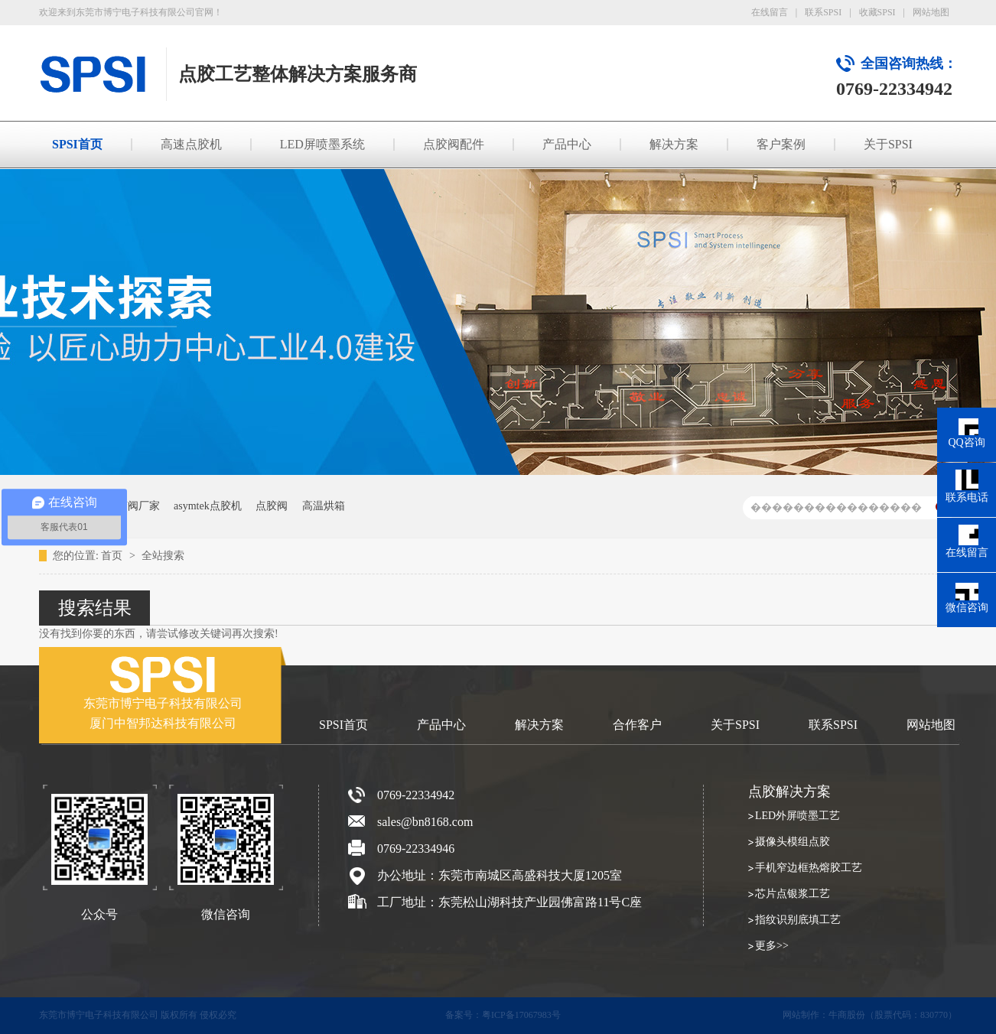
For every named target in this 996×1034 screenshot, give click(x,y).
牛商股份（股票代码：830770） (892, 1015)
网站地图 (931, 12)
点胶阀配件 (453, 144)
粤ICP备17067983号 (521, 1015)
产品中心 (566, 144)
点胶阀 (272, 506)
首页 (113, 555)
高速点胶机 (191, 144)
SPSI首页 (77, 144)
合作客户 (637, 724)
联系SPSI (823, 12)
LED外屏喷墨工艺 (797, 815)
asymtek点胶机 (208, 506)
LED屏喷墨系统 (322, 144)
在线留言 (769, 12)
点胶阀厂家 (133, 506)
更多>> (772, 945)
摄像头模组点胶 (792, 841)
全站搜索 (163, 555)
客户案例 (781, 144)
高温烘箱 (323, 506)
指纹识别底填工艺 (798, 919)
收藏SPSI (877, 12)
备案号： (463, 1015)
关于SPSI (888, 144)
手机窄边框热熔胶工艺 (808, 867)
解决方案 (673, 144)
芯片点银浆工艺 (792, 893)
